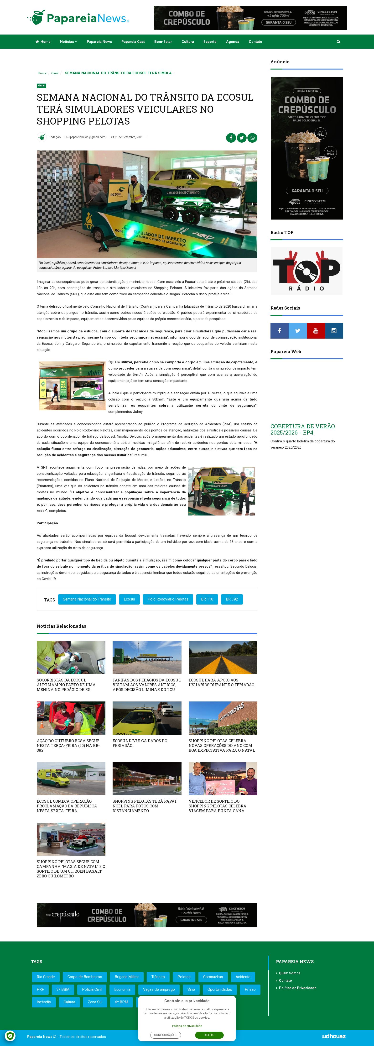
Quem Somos (290, 973)
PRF (40, 989)
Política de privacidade (187, 1026)
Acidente (243, 977)
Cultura (188, 42)
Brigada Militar (127, 977)
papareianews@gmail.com (86, 137)
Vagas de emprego (159, 989)
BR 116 (207, 599)
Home (43, 42)
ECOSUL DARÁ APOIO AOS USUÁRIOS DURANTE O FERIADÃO (221, 682)
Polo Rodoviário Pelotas (168, 599)
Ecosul (129, 599)
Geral (54, 73)
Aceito (209, 1035)
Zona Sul (95, 1002)
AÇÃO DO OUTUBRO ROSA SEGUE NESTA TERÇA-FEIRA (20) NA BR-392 (68, 745)
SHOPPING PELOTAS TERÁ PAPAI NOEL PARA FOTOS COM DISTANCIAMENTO (144, 806)
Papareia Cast (133, 42)
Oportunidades (220, 989)
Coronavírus (213, 977)
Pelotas (184, 977)
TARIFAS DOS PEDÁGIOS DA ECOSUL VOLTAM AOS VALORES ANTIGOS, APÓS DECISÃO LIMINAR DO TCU (147, 684)
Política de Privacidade (297, 988)
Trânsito (158, 977)
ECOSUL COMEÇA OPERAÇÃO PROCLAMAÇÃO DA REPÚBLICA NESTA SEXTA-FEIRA (67, 806)
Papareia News (99, 42)
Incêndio (44, 1002)
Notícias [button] (68, 42)
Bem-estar (163, 42)
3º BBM (63, 989)
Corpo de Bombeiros (85, 977)
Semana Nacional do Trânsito (87, 599)
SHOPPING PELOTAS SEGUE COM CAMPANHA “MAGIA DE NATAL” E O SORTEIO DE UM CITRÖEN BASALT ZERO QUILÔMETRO (71, 868)
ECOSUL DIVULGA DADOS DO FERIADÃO (140, 743)
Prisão (250, 989)
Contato (255, 42)
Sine (191, 989)
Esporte (210, 42)
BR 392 (232, 599)
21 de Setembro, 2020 (127, 137)
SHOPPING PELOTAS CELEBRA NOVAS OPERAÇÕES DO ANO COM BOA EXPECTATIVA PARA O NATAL (222, 745)
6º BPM (121, 1002)
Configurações (165, 1035)
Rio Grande (46, 977)
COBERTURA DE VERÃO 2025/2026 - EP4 (302, 429)
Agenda (232, 42)
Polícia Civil (92, 989)
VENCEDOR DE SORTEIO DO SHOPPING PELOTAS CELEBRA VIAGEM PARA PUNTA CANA (217, 806)
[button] (339, 42)
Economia (122, 989)
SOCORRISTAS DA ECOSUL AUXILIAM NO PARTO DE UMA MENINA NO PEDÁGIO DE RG (66, 684)
